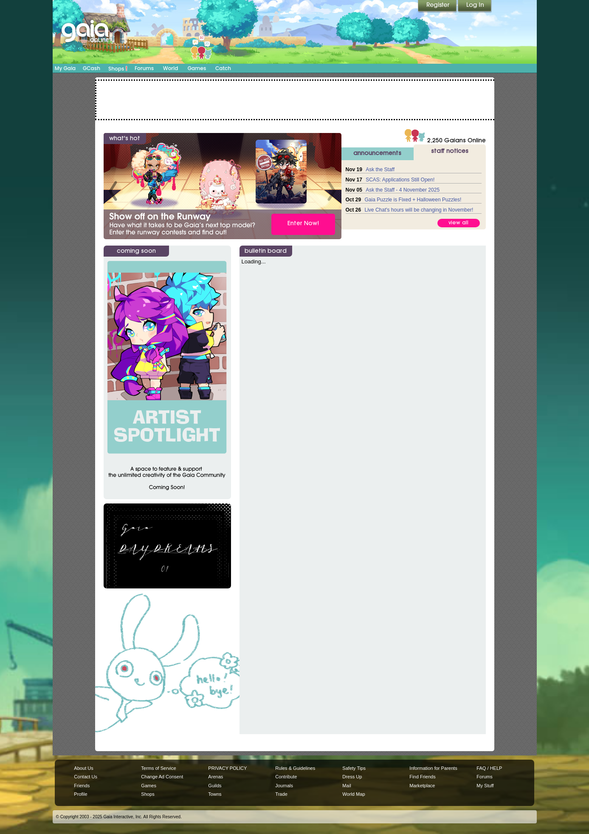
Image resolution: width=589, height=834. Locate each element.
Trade (281, 794)
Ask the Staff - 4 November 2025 (403, 190)
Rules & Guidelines (295, 768)
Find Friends (422, 776)
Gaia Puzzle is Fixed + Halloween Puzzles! (413, 200)
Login (475, 6)
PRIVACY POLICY (227, 768)
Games (197, 68)
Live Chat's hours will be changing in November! (419, 210)
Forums (144, 68)
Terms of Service (158, 768)
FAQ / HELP (489, 768)
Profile (80, 794)
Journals (284, 785)
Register (438, 6)
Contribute (286, 776)
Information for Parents (433, 768)
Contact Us (85, 776)
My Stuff (484, 785)
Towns (214, 794)
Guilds (214, 785)
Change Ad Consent (162, 776)
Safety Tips (354, 768)
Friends (82, 785)
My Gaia (65, 68)
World (170, 68)
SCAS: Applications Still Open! (400, 180)
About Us (83, 768)
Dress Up (352, 776)
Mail (346, 785)
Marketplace (422, 785)
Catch (223, 68)
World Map (353, 794)
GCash (91, 68)
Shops (117, 68)
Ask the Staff (380, 169)
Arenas (215, 776)
